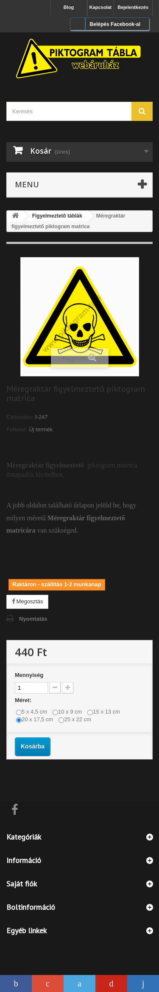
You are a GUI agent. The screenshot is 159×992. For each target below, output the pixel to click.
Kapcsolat (100, 7)
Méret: (24, 700)
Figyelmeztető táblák (57, 216)
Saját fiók (21, 884)
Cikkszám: (19, 417)
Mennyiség (29, 675)
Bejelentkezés (132, 7)
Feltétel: (17, 429)
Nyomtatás (33, 619)
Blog (69, 7)
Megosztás (27, 601)
